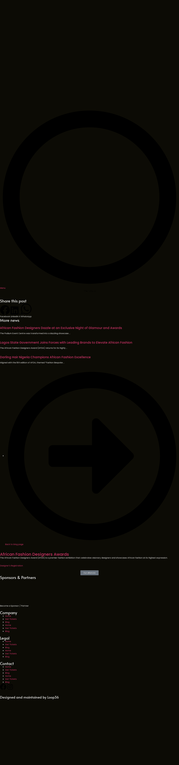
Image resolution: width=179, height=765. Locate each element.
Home (8, 573)
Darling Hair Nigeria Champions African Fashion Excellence (45, 314)
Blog (7, 579)
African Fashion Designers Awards (34, 511)
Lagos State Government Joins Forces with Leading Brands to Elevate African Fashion (66, 299)
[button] (5, 268)
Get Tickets (11, 576)
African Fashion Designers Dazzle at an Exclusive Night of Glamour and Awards (61, 285)
